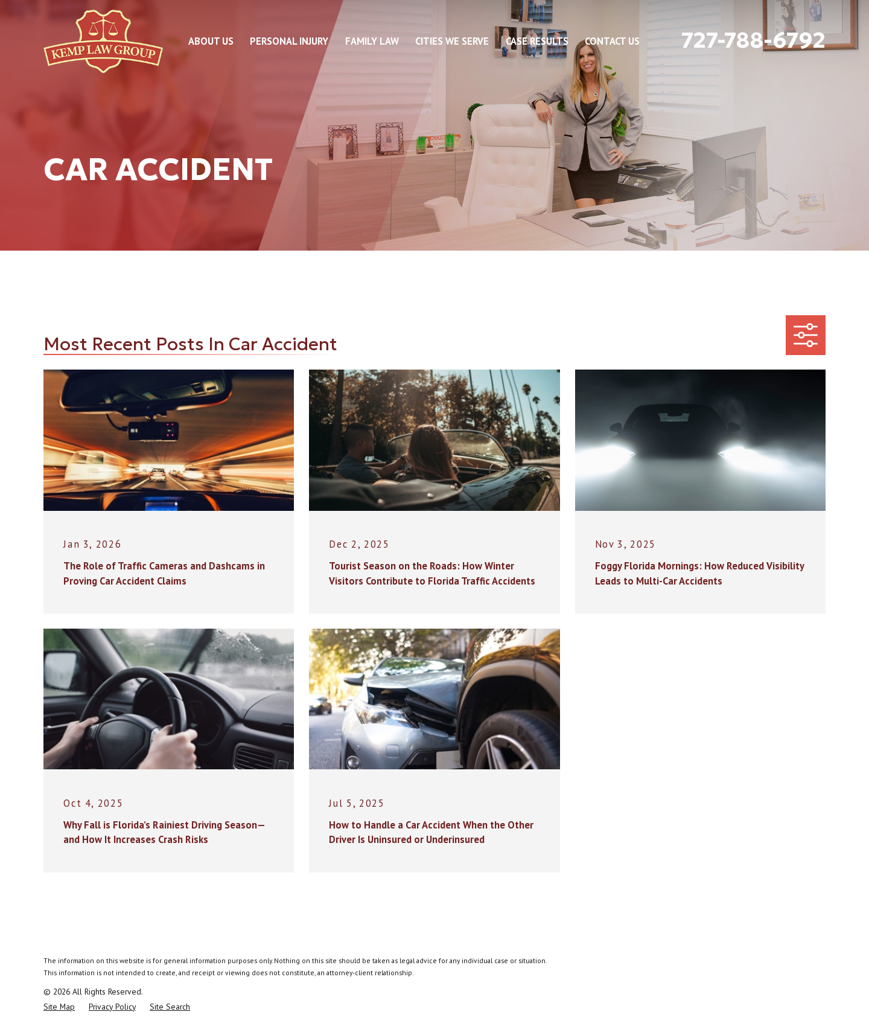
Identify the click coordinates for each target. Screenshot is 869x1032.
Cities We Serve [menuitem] (452, 41)
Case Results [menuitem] (537, 41)
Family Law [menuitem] (372, 41)
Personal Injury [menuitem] (289, 41)
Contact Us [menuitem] (612, 41)
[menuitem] (59, 1006)
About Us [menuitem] (211, 41)
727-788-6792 (753, 40)
